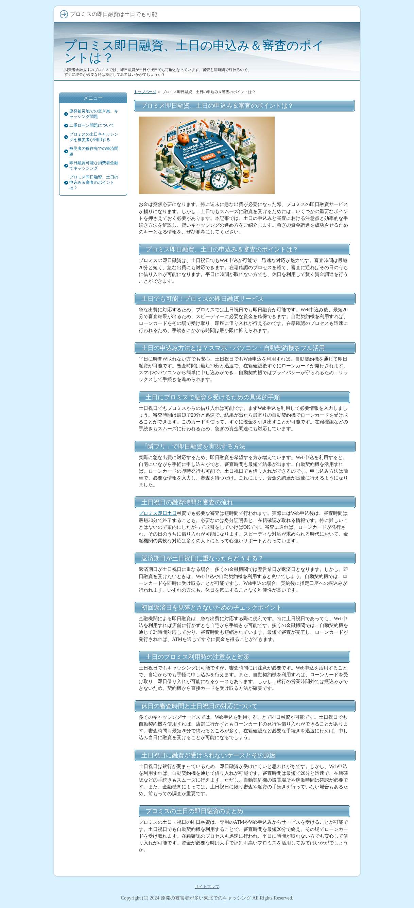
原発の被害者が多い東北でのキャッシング (206, 898)
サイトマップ (207, 886)
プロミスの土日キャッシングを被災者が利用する (93, 137)
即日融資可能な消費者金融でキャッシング (93, 165)
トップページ (145, 92)
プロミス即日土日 (158, 513)
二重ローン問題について (91, 125)
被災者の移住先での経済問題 (93, 151)
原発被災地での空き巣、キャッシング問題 (93, 114)
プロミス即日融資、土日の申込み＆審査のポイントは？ (194, 51)
